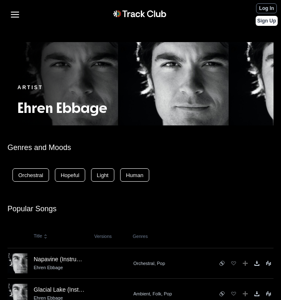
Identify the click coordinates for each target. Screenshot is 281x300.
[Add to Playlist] (245, 263)
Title (41, 235)
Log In (266, 8)
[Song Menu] (269, 263)
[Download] (257, 263)
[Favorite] (234, 263)
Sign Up (266, 21)
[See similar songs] (222, 263)
